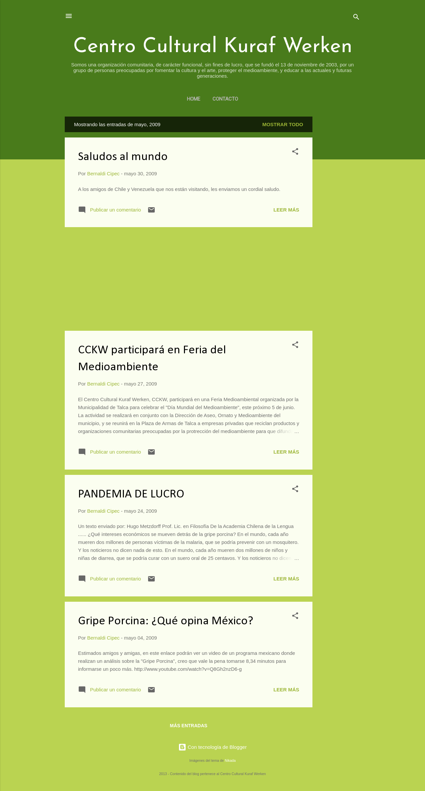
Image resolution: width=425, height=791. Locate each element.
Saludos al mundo (123, 157)
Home (193, 99)
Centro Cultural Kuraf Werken (212, 47)
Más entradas (189, 725)
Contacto (225, 99)
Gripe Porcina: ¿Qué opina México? (165, 621)
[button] (295, 152)
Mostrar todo (282, 124)
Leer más (286, 210)
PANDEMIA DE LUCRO (131, 494)
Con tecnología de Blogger (212, 747)
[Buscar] (356, 18)
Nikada (230, 760)
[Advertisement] (339, 216)
